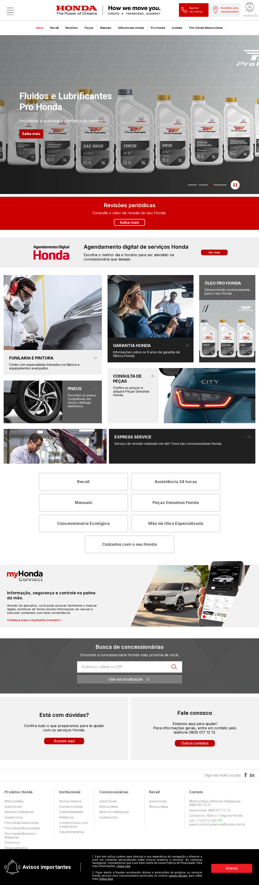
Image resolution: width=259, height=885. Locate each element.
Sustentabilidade (71, 812)
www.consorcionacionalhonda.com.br (217, 824)
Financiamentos (16, 848)
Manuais (105, 28)
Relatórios (66, 817)
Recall (54, 28)
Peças (89, 28)
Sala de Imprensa (71, 832)
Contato (177, 28)
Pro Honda (158, 28)
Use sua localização (129, 679)
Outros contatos (195, 743)
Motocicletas (14, 801)
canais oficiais (177, 875)
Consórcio (12, 842)
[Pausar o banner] (235, 184)
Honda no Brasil (71, 807)
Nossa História (70, 801)
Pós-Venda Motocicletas (206, 28)
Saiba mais (31, 134)
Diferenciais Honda (131, 28)
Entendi (232, 868)
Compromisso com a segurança (73, 824)
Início (39, 28)
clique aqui (124, 866)
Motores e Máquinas (19, 812)
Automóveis (13, 807)
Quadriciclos (14, 817)
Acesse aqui (64, 741)
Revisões (71, 28)
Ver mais (214, 252)
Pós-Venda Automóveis (22, 823)
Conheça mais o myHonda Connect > (34, 620)
